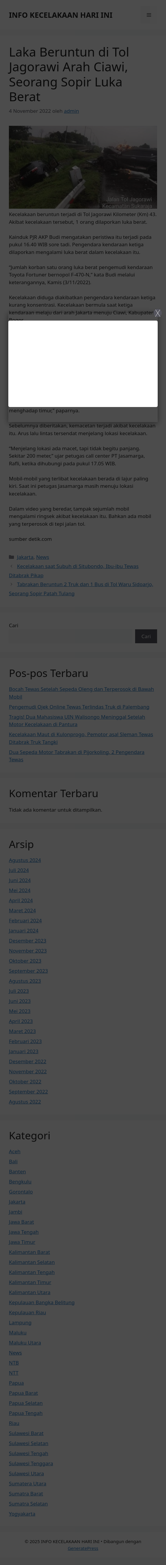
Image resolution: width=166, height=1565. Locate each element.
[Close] (83, 782)
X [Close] (157, 313)
